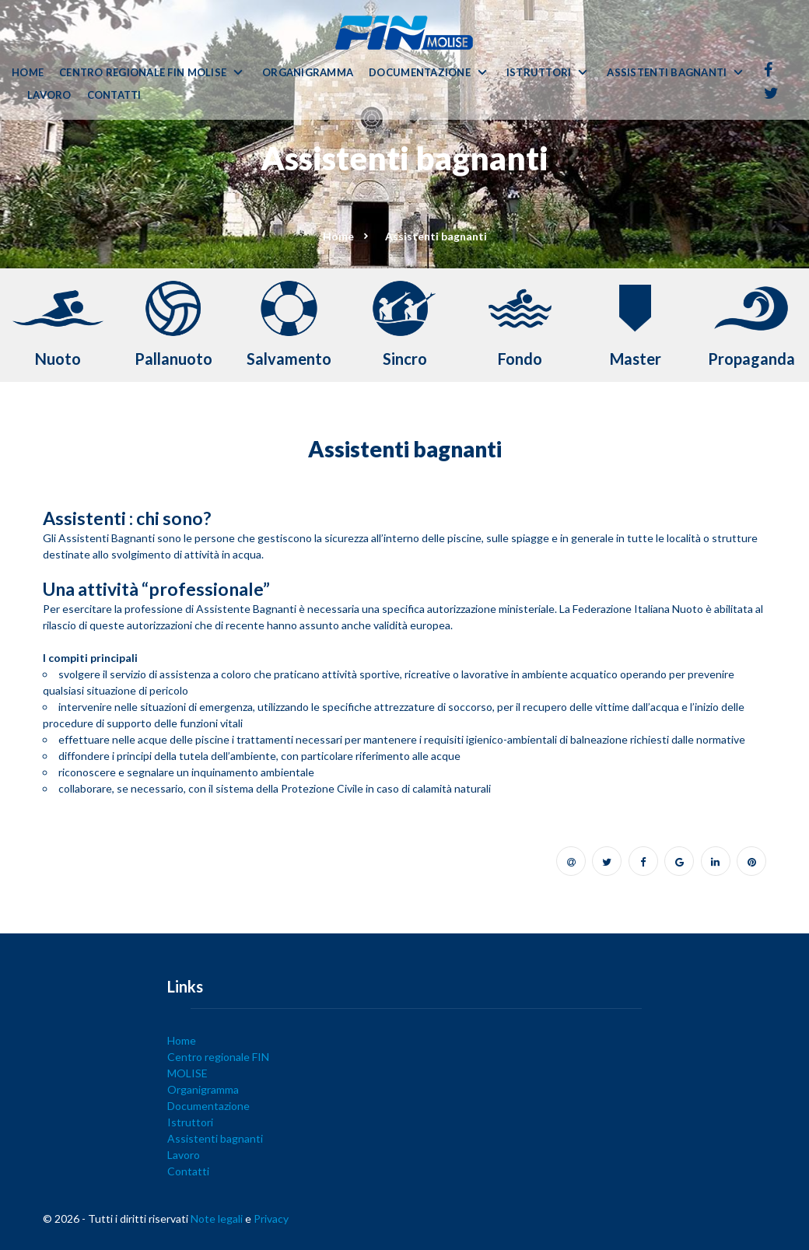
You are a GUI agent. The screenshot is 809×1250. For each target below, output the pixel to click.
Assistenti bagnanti (667, 73)
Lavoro (49, 95)
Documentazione (420, 73)
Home (28, 73)
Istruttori (539, 73)
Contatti (114, 95)
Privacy (271, 1218)
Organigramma (307, 73)
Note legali (217, 1218)
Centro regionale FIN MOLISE (142, 73)
